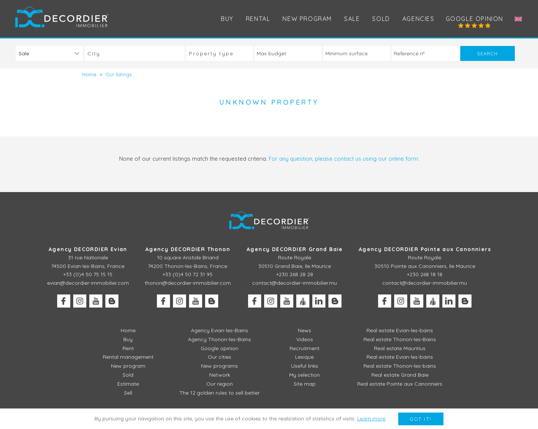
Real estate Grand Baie (400, 374)
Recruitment (304, 348)
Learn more (371, 418)
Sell (128, 392)
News (304, 330)
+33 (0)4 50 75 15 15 (87, 274)
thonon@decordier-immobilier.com (188, 283)
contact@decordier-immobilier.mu (294, 283)
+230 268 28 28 (294, 274)
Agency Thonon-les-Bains (219, 339)
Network (219, 374)
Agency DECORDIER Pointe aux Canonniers (425, 249)
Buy (227, 18)
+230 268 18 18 (424, 274)
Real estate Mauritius (400, 348)
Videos (304, 339)
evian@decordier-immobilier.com (88, 283)
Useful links (304, 365)
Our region (219, 383)
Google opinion (474, 18)
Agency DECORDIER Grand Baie (295, 249)
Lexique (304, 357)
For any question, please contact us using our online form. (344, 158)
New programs (219, 365)
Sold (381, 18)
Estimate (128, 383)
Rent (128, 348)
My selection (304, 374)
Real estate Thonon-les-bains (400, 365)
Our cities (219, 357)
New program (307, 18)
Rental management (128, 357)
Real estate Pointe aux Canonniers (399, 383)
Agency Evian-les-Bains (219, 330)
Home (128, 330)
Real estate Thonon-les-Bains (400, 339)
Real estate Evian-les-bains (400, 330)
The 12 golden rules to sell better (219, 392)
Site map (305, 383)
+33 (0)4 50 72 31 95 (188, 274)
